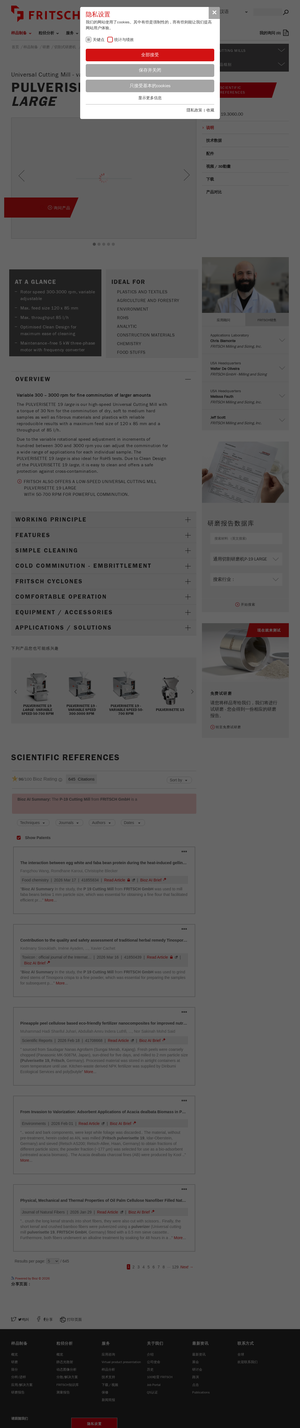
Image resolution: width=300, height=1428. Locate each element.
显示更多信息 (150, 98)
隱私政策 (194, 110)
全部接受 (150, 54)
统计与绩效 (124, 40)
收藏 (210, 110)
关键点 (98, 40)
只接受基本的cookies (150, 85)
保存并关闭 (150, 70)
